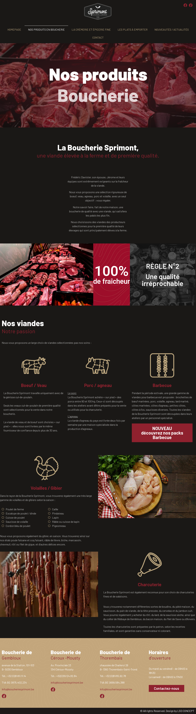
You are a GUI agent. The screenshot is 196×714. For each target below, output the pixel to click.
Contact (98, 37)
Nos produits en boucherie (46, 29)
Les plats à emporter (133, 29)
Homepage (14, 29)
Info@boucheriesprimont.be (18, 689)
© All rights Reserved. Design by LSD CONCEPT (167, 710)
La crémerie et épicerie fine (91, 29)
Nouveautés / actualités (171, 29)
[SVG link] (98, 11)
